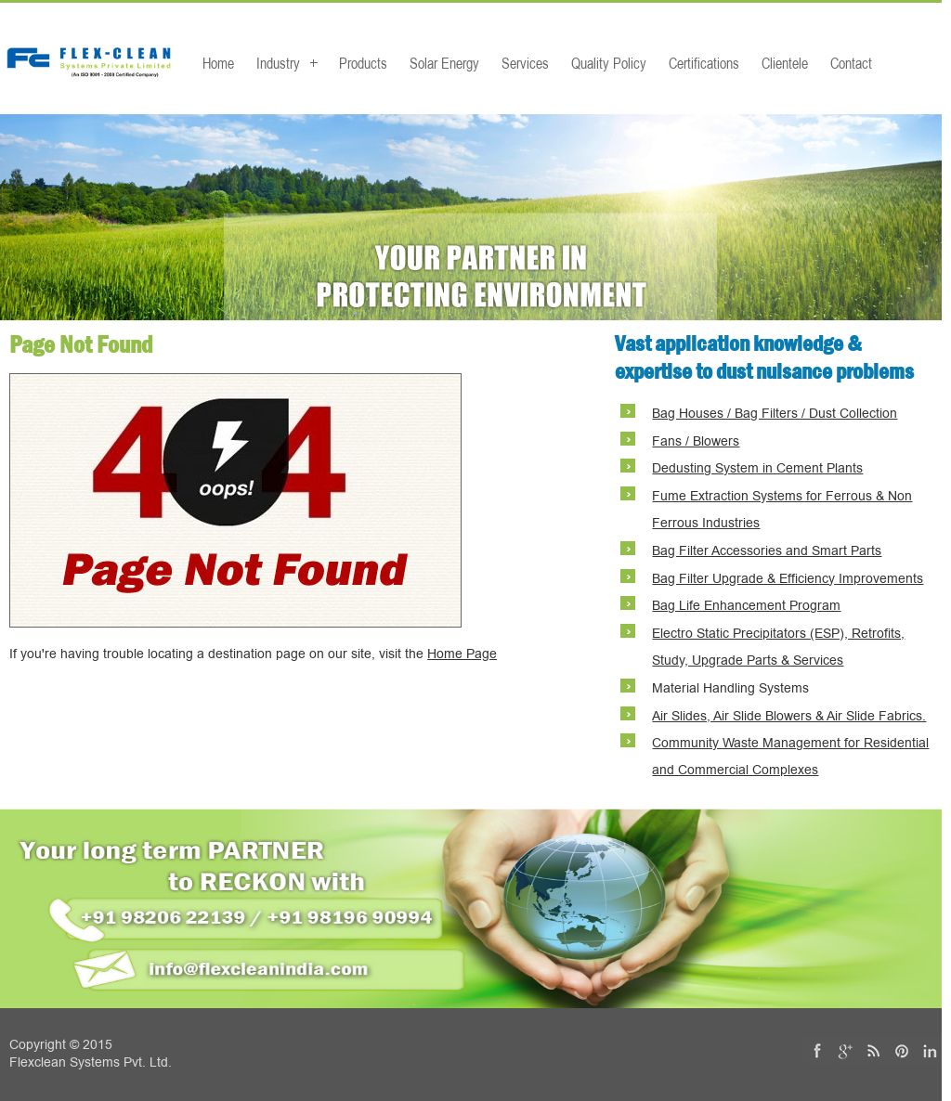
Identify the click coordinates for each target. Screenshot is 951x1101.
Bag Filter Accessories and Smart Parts (766, 551)
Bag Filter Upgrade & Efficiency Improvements (787, 579)
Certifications (704, 63)
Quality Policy (608, 63)
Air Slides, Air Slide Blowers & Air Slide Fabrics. (789, 716)
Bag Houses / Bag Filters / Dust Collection (774, 413)
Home (218, 63)
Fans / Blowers (695, 441)
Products (363, 63)
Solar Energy (444, 63)
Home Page (462, 654)
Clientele (785, 63)
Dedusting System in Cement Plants (757, 468)
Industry (278, 63)
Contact (851, 63)
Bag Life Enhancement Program (746, 606)
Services (525, 63)
